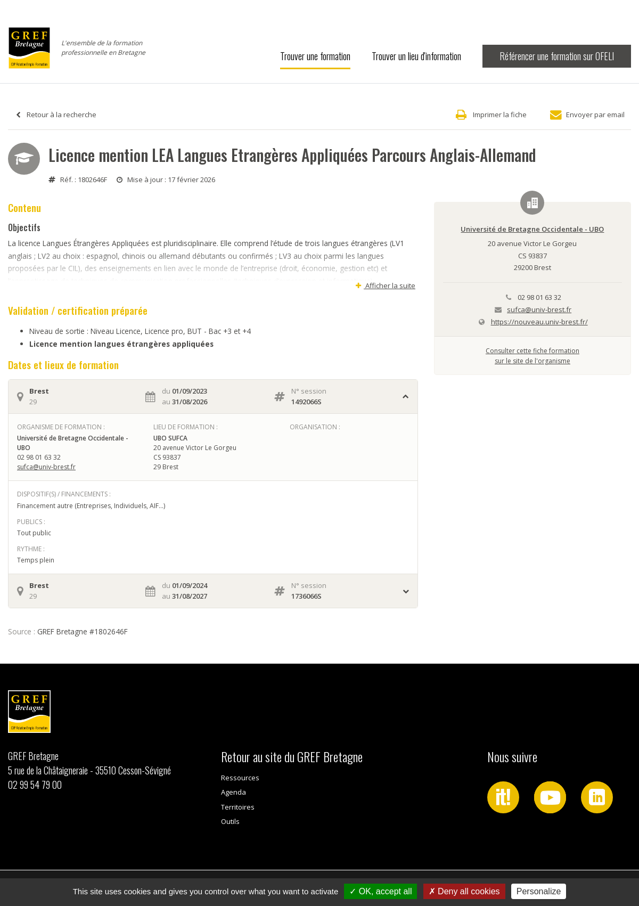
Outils (230, 821)
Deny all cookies (464, 891)
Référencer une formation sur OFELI (556, 56)
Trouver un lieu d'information (416, 56)
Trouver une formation (315, 56)
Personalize (539, 891)
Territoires (238, 807)
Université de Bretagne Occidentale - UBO (532, 229)
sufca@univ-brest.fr (46, 466)
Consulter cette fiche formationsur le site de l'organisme (532, 355)
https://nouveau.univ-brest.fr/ (539, 322)
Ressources (240, 777)
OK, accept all (380, 891)
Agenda (233, 792)
